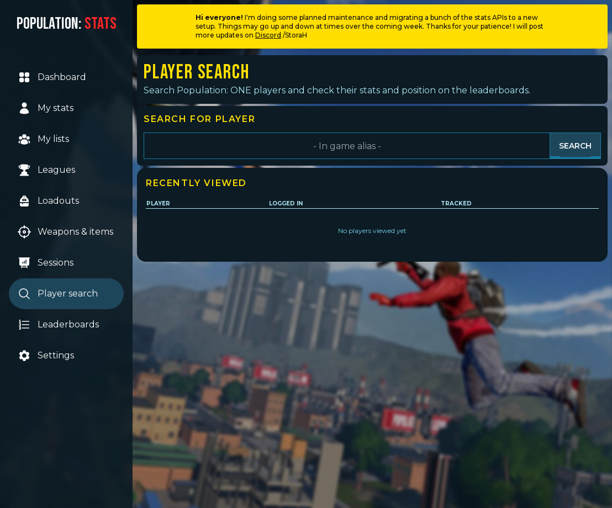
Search (575, 146)
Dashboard (52, 77)
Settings (46, 355)
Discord (268, 35)
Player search (58, 293)
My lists (43, 139)
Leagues (46, 170)
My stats (45, 108)
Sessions (45, 262)
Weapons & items (65, 232)
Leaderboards (58, 324)
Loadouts (48, 201)
